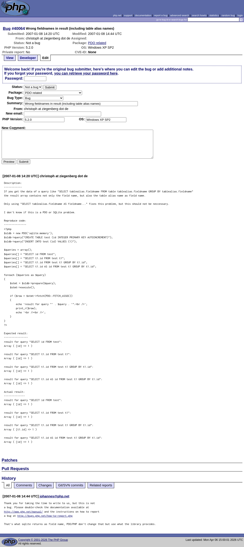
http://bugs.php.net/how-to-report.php (45, 515)
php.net (117, 15)
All (8, 485)
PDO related (97, 43)
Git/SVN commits (70, 485)
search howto (199, 15)
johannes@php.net (54, 496)
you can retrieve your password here (85, 73)
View (10, 58)
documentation (143, 15)
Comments (24, 485)
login (240, 15)
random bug (228, 15)
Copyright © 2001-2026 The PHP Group (43, 539)
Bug (7, 28)
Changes (45, 485)
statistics (214, 15)
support (128, 15)
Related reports (101, 485)
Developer (28, 58)
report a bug (160, 15)
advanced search (179, 15)
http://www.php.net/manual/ (23, 511)
